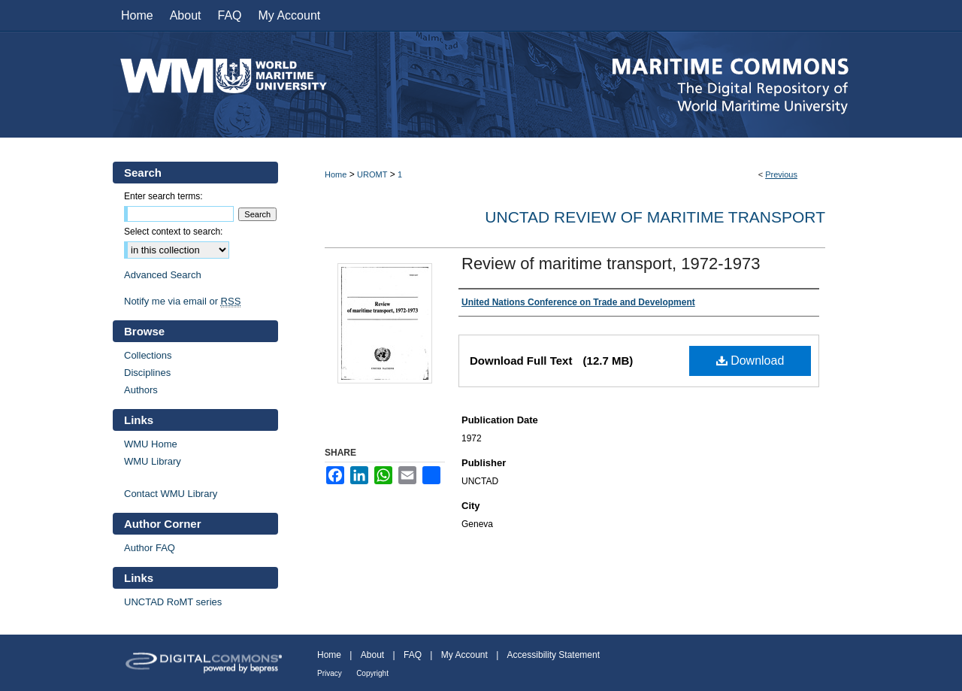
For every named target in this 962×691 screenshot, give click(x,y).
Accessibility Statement (553, 655)
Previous (781, 174)
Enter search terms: (163, 196)
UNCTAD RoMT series (173, 602)
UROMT (372, 174)
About (372, 655)
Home (335, 174)
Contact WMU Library (170, 493)
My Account (464, 655)
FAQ (413, 655)
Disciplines (147, 372)
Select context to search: (173, 231)
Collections (148, 355)
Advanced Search (162, 274)
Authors (141, 390)
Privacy (329, 673)
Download (750, 360)
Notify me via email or (182, 301)
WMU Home (150, 444)
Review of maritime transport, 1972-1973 (610, 263)
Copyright (372, 673)
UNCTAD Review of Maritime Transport (655, 217)
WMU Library (152, 461)
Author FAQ (149, 547)
